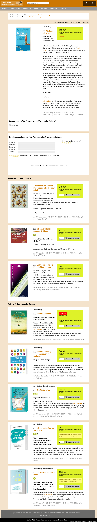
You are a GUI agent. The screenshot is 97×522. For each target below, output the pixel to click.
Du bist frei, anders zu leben (44, 473)
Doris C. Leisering (49, 386)
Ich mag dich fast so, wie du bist (43, 429)
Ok (56, 517)
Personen (63, 9)
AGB (33, 520)
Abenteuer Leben (44, 313)
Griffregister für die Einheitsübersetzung (43, 266)
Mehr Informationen (46, 517)
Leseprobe (13, 125)
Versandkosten (85, 22)
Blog (65, 520)
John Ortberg (47, 27)
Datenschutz (40, 520)
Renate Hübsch (48, 469)
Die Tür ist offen (43, 390)
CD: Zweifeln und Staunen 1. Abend (42, 230)
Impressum (48, 520)
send (7, 3)
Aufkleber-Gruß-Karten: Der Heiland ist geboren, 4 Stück (44, 187)
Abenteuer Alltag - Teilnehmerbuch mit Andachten (42, 353)
